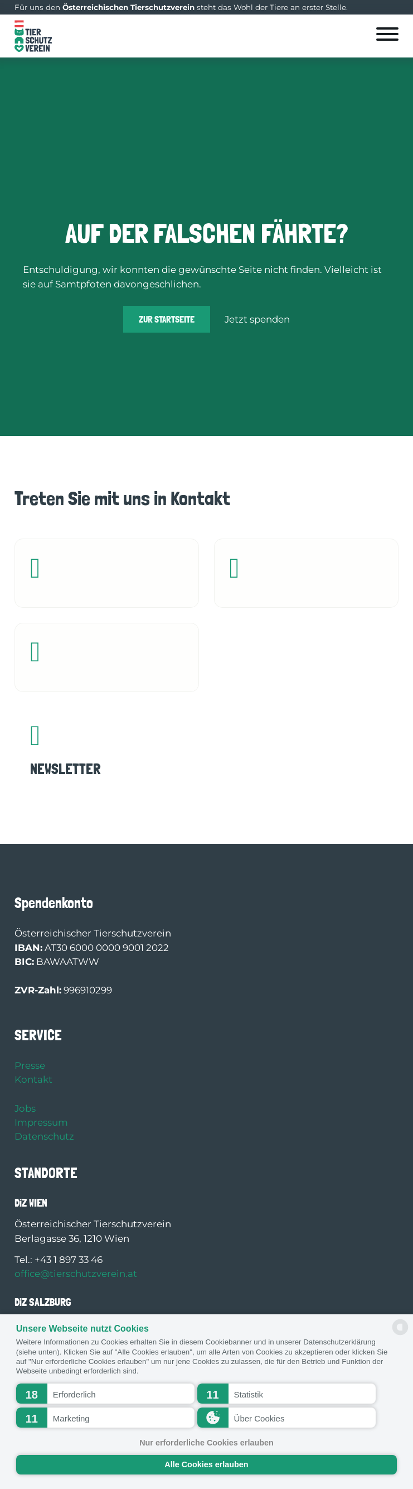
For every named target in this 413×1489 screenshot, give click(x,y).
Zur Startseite (167, 319)
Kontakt (33, 1079)
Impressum (41, 1122)
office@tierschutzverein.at (75, 1273)
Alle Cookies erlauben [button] (206, 1464)
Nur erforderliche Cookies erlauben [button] (206, 1442)
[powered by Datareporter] (400, 1334)
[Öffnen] (387, 34)
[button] (105, 1394)
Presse (29, 1065)
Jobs (25, 1108)
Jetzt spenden (257, 319)
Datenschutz (44, 1136)
